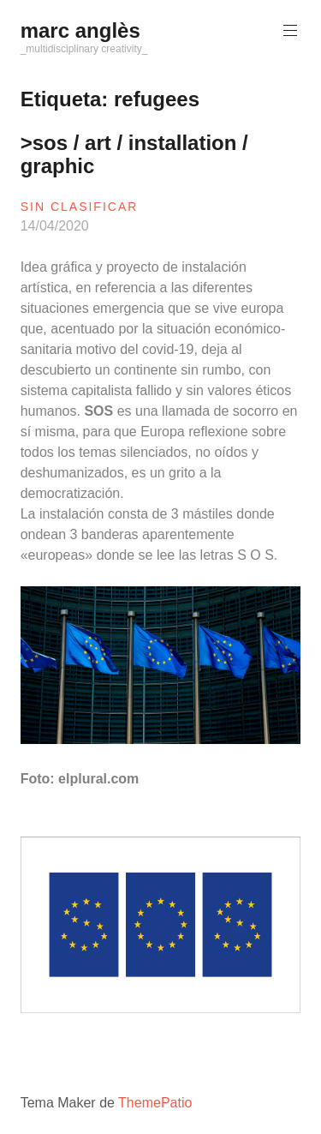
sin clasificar (80, 206)
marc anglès (80, 30)
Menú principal (288, 30)
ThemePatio (155, 1102)
